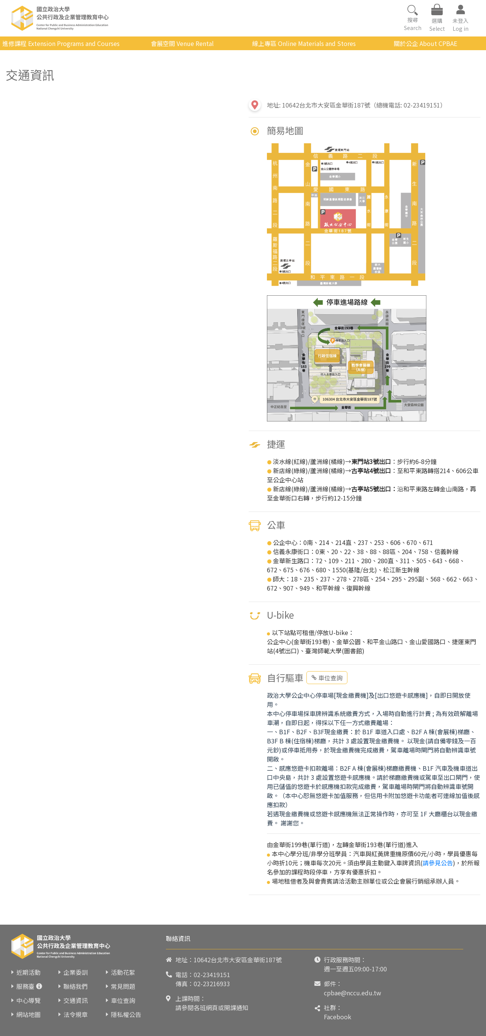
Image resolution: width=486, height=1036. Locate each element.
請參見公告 (438, 862)
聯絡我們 (75, 986)
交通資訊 (75, 1000)
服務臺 (25, 986)
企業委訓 (75, 972)
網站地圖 (28, 1014)
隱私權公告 (126, 1014)
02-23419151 (212, 974)
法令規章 (75, 1014)
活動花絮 (123, 972)
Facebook (337, 1016)
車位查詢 (326, 677)
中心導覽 (28, 1000)
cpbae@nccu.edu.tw (352, 992)
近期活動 (28, 972)
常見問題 (123, 986)
